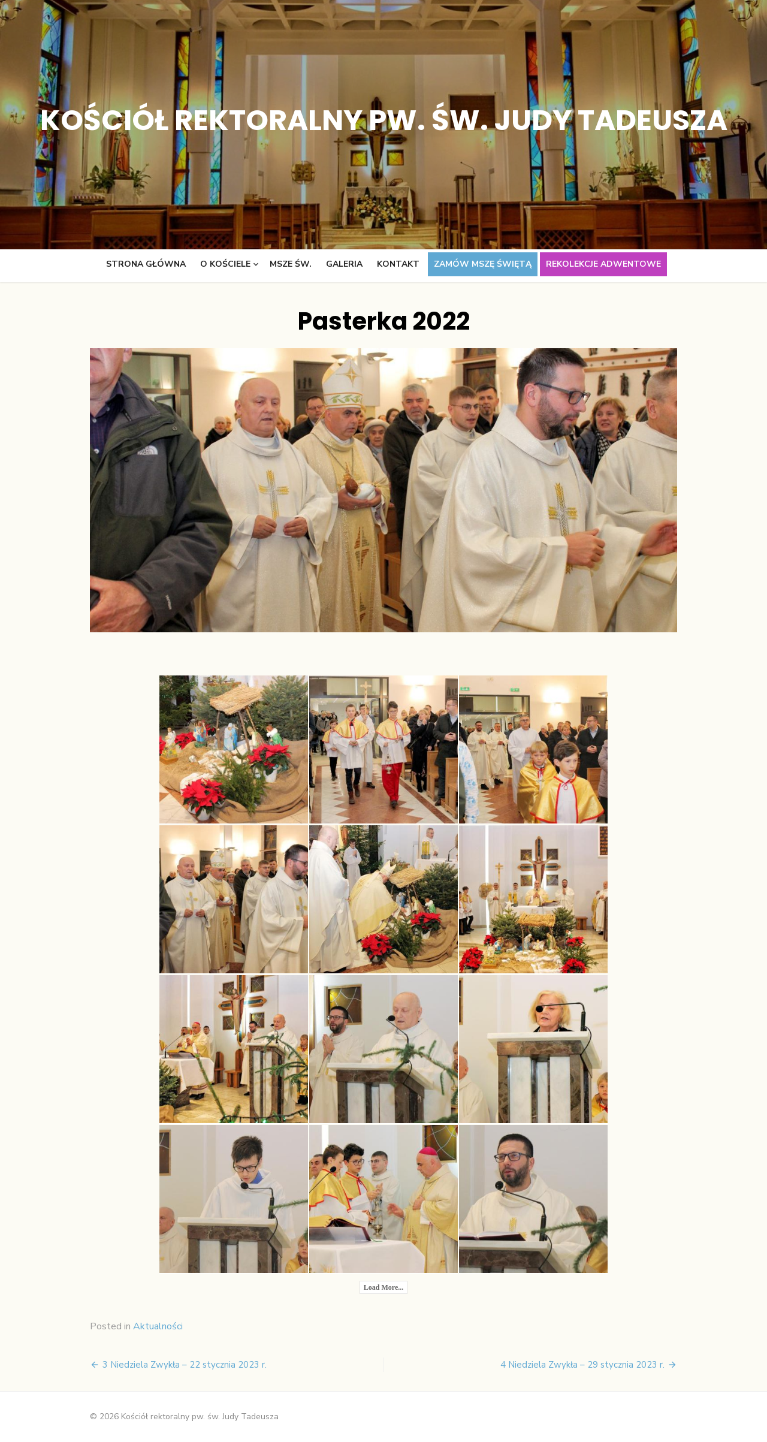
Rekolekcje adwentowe (603, 264)
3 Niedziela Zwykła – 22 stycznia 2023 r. (184, 1365)
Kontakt (398, 264)
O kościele (225, 264)
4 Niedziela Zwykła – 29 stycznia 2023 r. (582, 1365)
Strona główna (146, 264)
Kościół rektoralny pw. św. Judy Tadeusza (383, 120)
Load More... (383, 1287)
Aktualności (158, 1326)
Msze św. (291, 264)
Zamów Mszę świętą (483, 264)
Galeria (344, 264)
